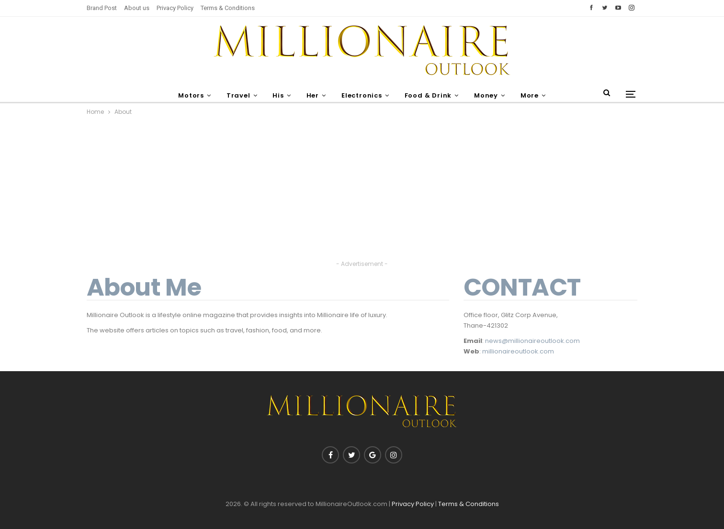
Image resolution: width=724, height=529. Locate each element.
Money (489, 95)
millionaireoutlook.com (518, 351)
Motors (186, 95)
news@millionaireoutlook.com (532, 340)
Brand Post (102, 7)
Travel (235, 95)
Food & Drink (430, 95)
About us (136, 7)
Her (311, 95)
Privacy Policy (175, 7)
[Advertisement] (362, 191)
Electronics (362, 95)
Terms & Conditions (228, 7)
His (276, 95)
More (534, 95)
